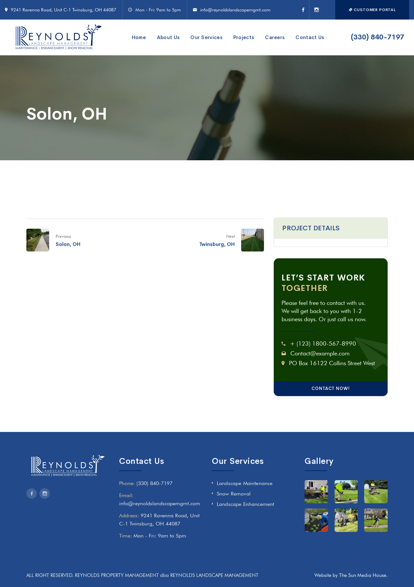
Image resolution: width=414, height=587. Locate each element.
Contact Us (310, 37)
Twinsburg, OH (217, 244)
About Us (168, 37)
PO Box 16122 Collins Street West (332, 363)
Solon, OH (68, 244)
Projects (243, 37)
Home (139, 37)
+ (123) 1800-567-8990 (323, 343)
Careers (274, 37)
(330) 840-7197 (377, 37)
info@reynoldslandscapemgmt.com (235, 9)
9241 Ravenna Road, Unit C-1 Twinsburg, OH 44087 (63, 9)
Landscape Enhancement (245, 504)
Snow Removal (234, 494)
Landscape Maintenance (244, 483)
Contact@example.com (320, 353)
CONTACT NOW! (330, 388)
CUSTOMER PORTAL (372, 9)
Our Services (206, 37)
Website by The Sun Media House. (351, 575)
